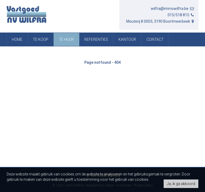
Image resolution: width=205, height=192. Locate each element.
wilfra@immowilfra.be (173, 8)
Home (17, 39)
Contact (155, 39)
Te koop (40, 39)
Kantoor (127, 39)
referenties (96, 39)
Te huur (66, 39)
